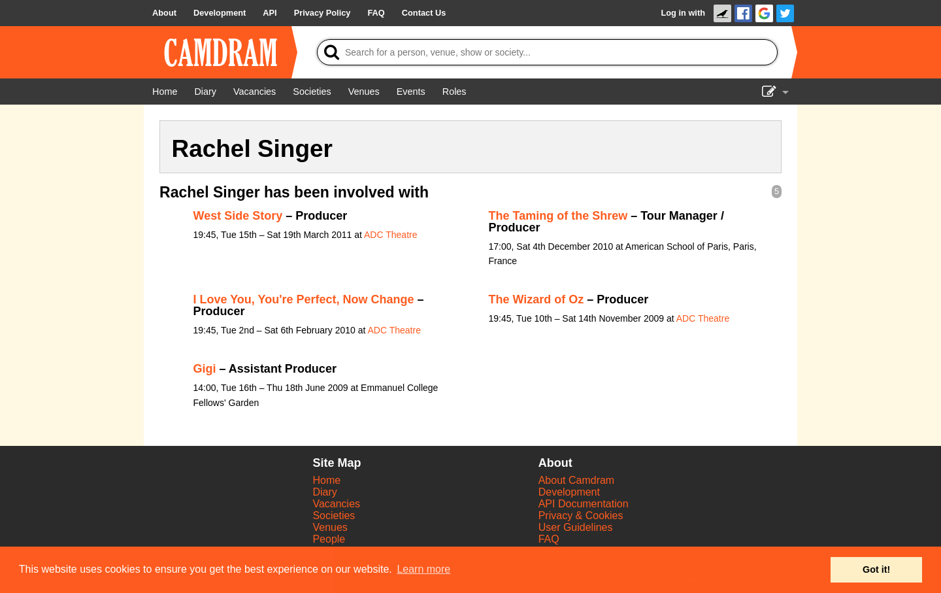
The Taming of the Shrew (558, 215)
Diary (324, 492)
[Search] (547, 52)
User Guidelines (575, 527)
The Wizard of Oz (536, 299)
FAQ (548, 539)
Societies (333, 515)
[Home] (165, 91)
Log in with (683, 13)
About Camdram (576, 480)
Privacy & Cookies (580, 515)
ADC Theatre (390, 234)
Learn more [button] (423, 569)
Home (326, 480)
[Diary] (205, 91)
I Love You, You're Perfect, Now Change (303, 299)
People (328, 539)
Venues (329, 527)
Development (569, 492)
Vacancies (336, 503)
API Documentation (583, 503)
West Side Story (238, 215)
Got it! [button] (876, 569)
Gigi (204, 368)
